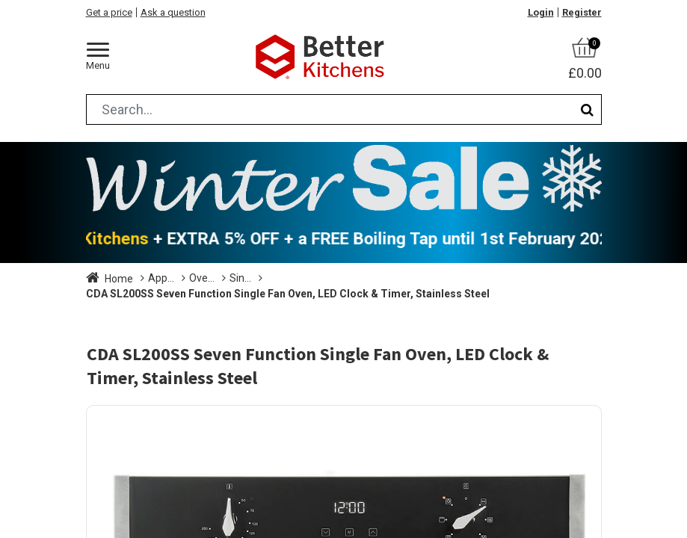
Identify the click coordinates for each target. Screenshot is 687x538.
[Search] (587, 109)
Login (541, 12)
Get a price (109, 12)
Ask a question (173, 12)
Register (582, 12)
